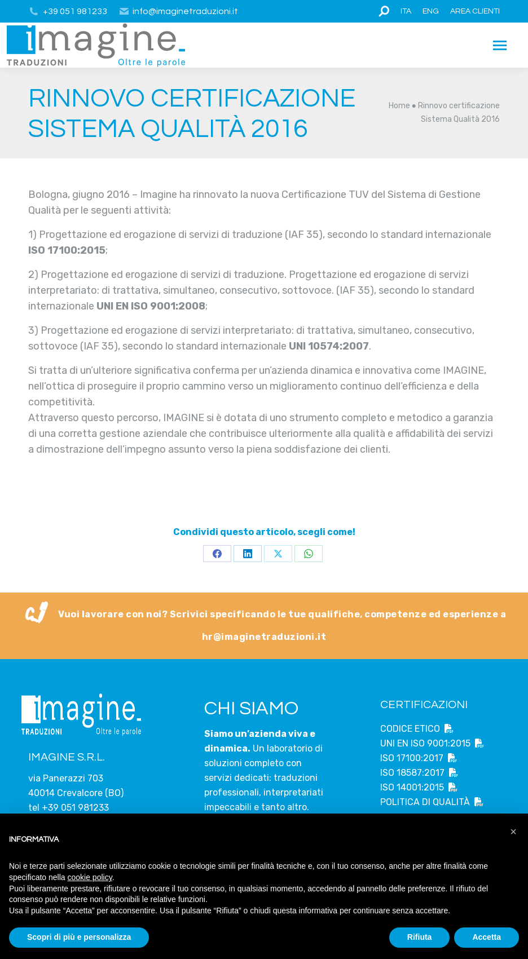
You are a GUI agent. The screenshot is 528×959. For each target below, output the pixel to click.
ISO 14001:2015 (418, 787)
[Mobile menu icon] (500, 45)
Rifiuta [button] (419, 937)
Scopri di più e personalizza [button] (79, 937)
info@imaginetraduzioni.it (178, 11)
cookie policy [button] (90, 877)
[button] (513, 832)
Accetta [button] (486, 937)
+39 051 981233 (75, 11)
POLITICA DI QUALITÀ (431, 802)
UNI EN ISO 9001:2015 (432, 743)
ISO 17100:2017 (418, 758)
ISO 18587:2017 (419, 772)
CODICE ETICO (417, 728)
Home (399, 106)
